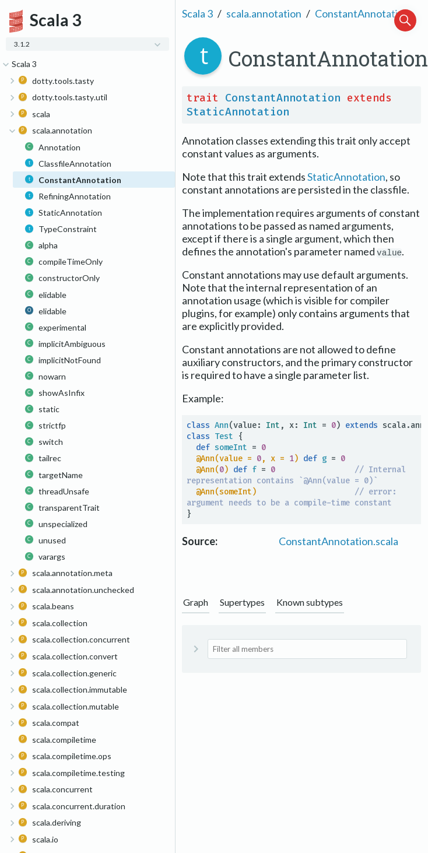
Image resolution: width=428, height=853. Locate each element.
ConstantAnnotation (362, 13)
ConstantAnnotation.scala (338, 541)
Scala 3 (197, 13)
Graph (195, 602)
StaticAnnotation (238, 112)
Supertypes (242, 602)
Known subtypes (309, 602)
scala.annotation (263, 13)
